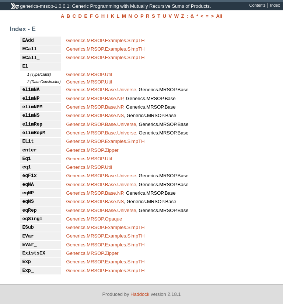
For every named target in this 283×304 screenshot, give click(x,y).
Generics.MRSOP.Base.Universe (101, 89)
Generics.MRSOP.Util (89, 74)
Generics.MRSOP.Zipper (92, 150)
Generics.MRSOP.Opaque (94, 219)
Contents (257, 5)
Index (275, 5)
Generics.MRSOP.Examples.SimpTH (105, 40)
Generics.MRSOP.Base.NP (94, 98)
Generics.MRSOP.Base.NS (95, 115)
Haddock (139, 294)
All (219, 16)
